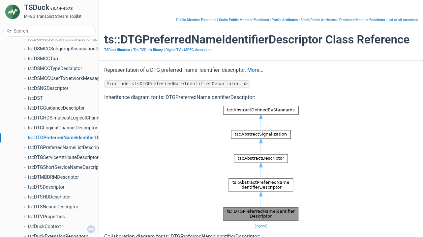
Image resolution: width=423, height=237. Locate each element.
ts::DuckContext (44, 226)
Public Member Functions (196, 20)
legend (261, 226)
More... (255, 70)
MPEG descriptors (198, 50)
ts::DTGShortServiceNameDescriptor (66, 167)
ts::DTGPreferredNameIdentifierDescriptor (72, 138)
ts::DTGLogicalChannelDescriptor (62, 128)
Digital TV (173, 50)
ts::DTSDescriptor (46, 187)
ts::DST (35, 98)
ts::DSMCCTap (43, 59)
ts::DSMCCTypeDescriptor (55, 68)
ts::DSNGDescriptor (48, 88)
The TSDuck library (148, 50)
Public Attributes (285, 20)
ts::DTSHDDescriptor (49, 197)
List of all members (402, 20)
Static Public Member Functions (244, 20)
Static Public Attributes (318, 20)
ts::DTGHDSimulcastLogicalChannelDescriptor (76, 118)
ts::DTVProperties (46, 217)
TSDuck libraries (117, 50)
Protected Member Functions (362, 20)
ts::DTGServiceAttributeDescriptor (63, 157)
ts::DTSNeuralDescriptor (53, 207)
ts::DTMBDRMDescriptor (53, 177)
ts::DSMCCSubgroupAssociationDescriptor (72, 49)
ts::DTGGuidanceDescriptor (56, 108)
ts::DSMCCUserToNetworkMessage (65, 78)
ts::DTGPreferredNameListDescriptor (66, 147)
